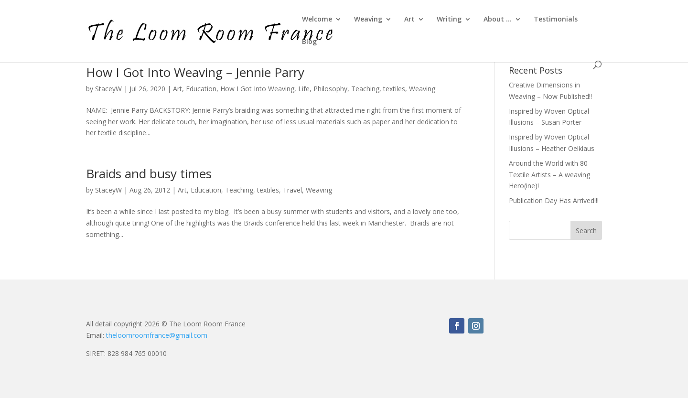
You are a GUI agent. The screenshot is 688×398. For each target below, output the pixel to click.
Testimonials (556, 19)
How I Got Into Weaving (257, 88)
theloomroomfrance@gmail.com (156, 335)
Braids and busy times (149, 173)
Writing (449, 19)
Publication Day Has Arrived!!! (554, 200)
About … (498, 19)
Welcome (317, 19)
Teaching (365, 88)
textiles (394, 88)
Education (201, 88)
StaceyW (108, 88)
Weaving (368, 19)
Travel (292, 189)
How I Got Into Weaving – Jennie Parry (195, 72)
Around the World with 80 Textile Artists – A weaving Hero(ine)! (549, 175)
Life (304, 88)
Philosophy (330, 88)
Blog (309, 42)
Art (409, 19)
